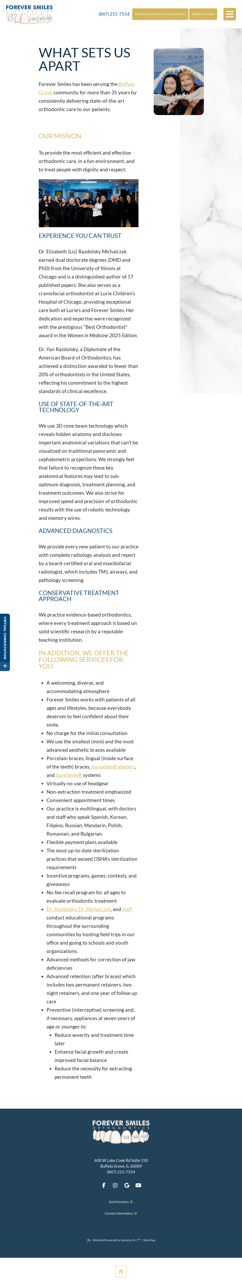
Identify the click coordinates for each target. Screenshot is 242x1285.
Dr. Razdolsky (61, 909)
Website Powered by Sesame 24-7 (114, 1240)
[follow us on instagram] (115, 1185)
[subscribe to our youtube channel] (138, 1185)
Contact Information (121, 1213)
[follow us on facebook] (104, 1185)
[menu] (229, 14)
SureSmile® (69, 775)
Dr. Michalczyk (94, 909)
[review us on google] (126, 1185)
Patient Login (203, 14)
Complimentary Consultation (160, 14)
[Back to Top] (121, 1271)
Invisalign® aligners (113, 767)
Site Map (149, 1240)
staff (127, 909)
